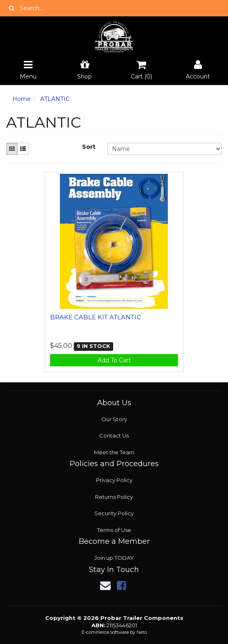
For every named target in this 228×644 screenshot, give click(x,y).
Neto (142, 632)
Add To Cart (114, 360)
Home (21, 99)
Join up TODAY (114, 557)
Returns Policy (114, 497)
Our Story (114, 419)
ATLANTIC (55, 99)
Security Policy (114, 513)
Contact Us (114, 435)
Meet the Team (114, 452)
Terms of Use (114, 530)
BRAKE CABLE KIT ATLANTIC (95, 317)
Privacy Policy (114, 480)
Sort (89, 146)
